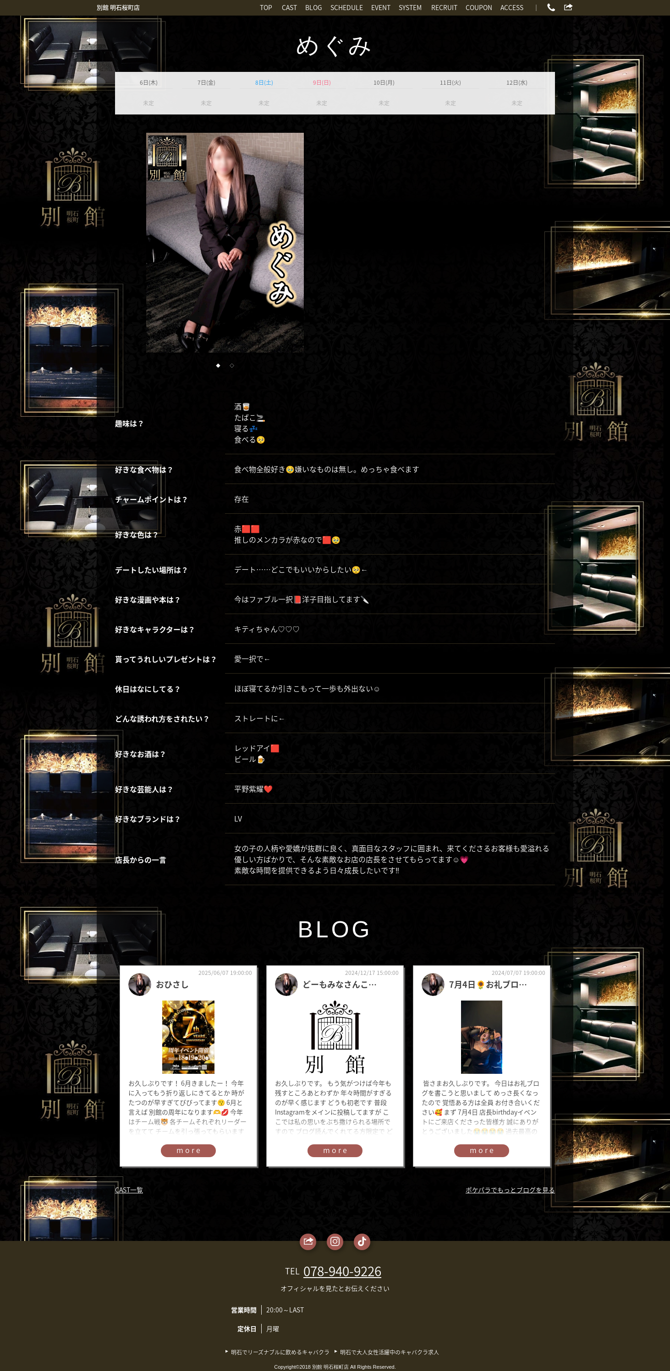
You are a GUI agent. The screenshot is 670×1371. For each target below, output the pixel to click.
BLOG (313, 7)
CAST (289, 7)
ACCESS (511, 7)
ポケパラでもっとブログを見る (510, 1189)
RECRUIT (444, 7)
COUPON (479, 7)
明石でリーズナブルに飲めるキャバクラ (280, 1352)
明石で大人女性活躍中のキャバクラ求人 (389, 1352)
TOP (266, 7)
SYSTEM (410, 7)
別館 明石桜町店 (118, 7)
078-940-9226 (342, 1271)
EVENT (380, 7)
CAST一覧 (129, 1189)
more (189, 1149)
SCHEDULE (346, 7)
